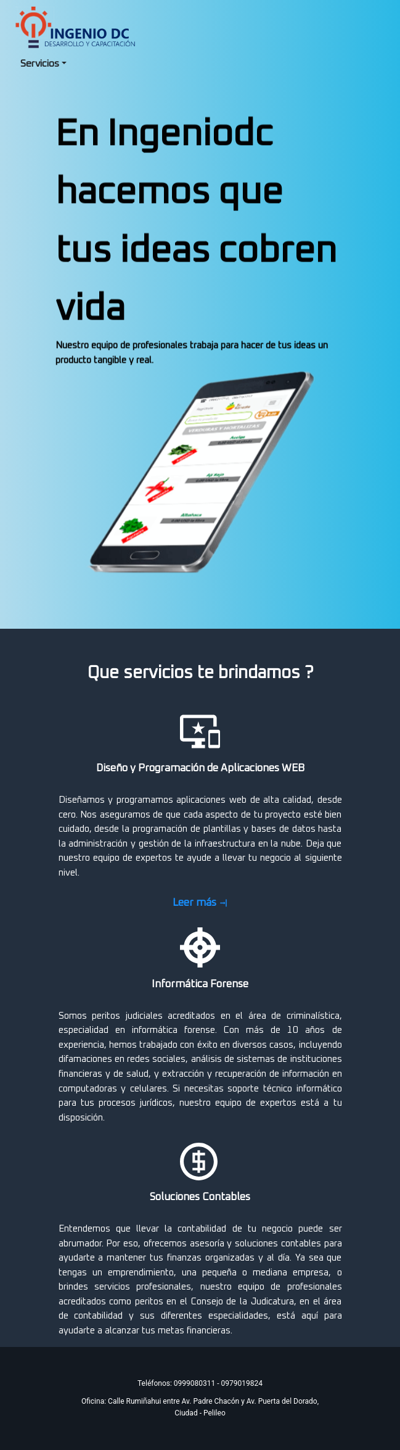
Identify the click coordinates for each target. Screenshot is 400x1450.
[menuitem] (43, 64)
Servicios (39, 63)
